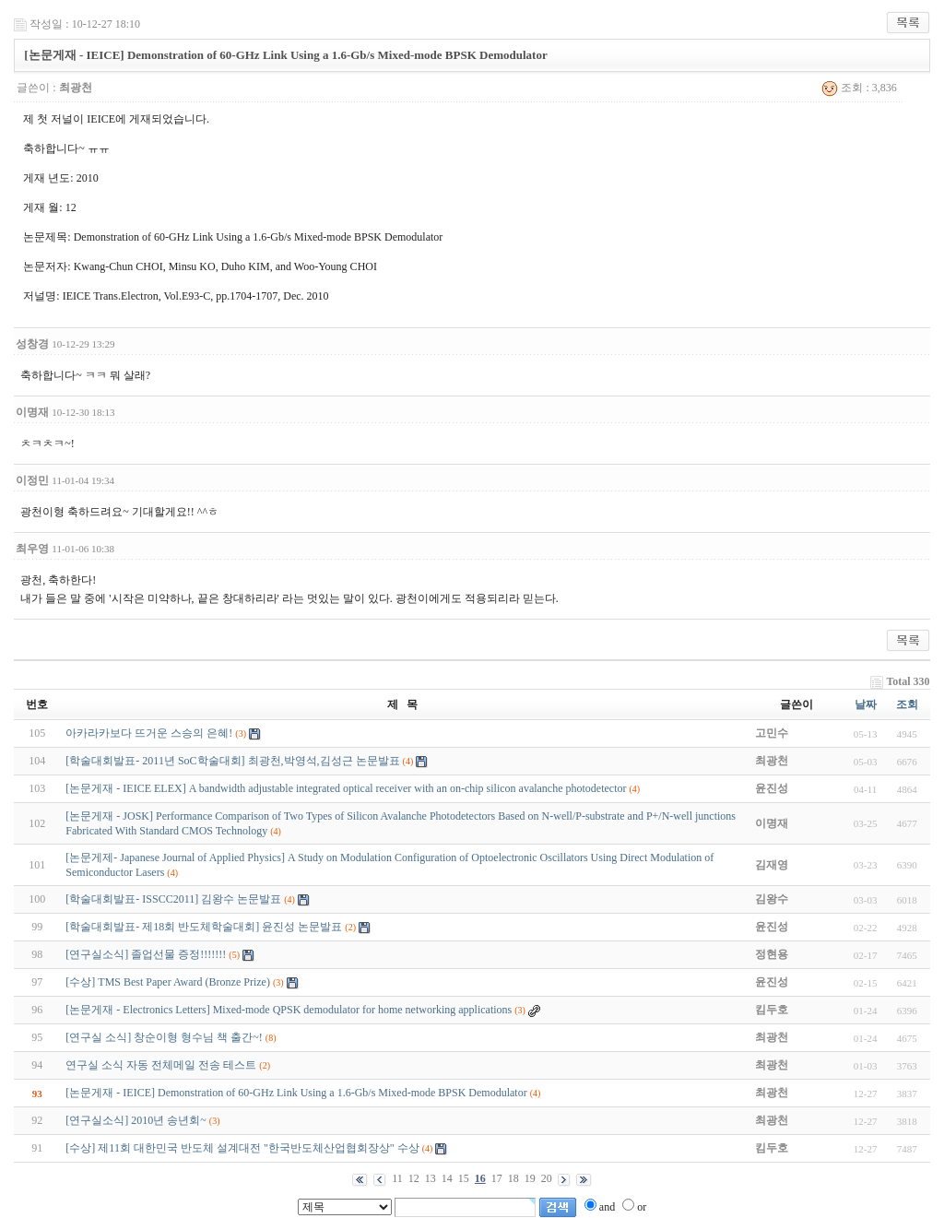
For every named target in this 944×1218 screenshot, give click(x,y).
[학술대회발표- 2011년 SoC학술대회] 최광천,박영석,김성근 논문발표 (232, 760)
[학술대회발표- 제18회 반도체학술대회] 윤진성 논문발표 (203, 926)
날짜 (866, 704)
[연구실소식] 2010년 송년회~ (135, 1120)
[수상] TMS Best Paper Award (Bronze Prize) (167, 982)
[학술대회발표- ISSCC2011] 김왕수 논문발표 (173, 899)
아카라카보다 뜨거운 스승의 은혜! (148, 733)
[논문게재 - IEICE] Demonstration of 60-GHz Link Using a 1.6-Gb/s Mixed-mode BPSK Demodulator (295, 1092)
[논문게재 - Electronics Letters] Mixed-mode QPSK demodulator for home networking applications (288, 1009)
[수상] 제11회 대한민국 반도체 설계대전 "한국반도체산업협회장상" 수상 (242, 1147)
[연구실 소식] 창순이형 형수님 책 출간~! (163, 1037)
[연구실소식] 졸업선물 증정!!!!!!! (145, 954)
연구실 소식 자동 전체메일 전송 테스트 (160, 1064)
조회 (907, 704)
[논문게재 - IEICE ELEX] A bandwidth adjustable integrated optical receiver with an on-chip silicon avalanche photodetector (345, 788)
